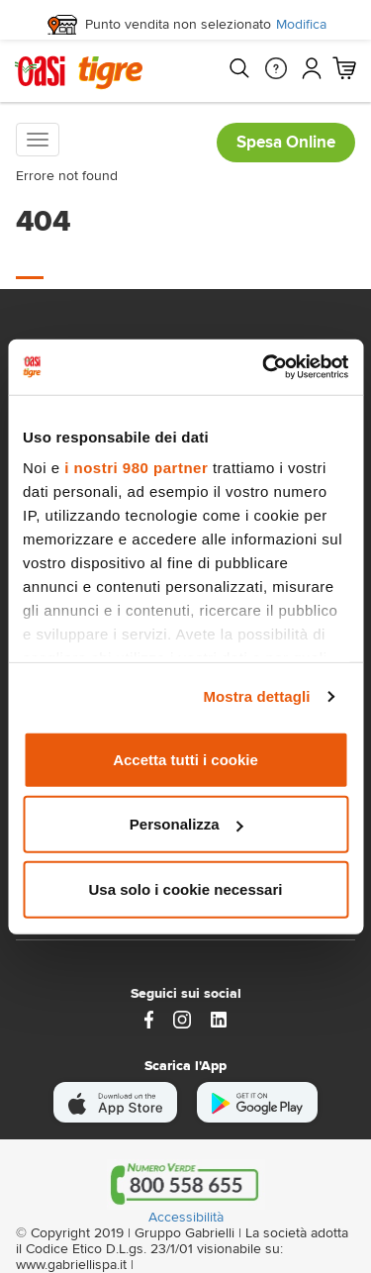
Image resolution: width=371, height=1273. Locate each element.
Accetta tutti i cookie (185, 758)
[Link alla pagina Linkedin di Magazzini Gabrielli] (218, 1018)
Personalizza (186, 824)
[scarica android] (257, 1102)
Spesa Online (285, 142)
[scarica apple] (115, 1102)
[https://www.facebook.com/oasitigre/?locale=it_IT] (149, 1018)
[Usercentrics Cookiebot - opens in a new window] (264, 367)
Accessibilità (186, 1217)
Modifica (301, 25)
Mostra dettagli (256, 696)
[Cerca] (238, 68)
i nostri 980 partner (136, 467)
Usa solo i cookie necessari (186, 888)
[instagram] (182, 1018)
